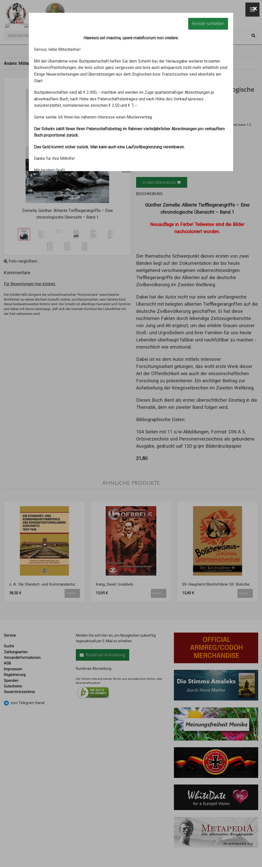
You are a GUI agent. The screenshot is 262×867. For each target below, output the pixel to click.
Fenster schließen (208, 23)
